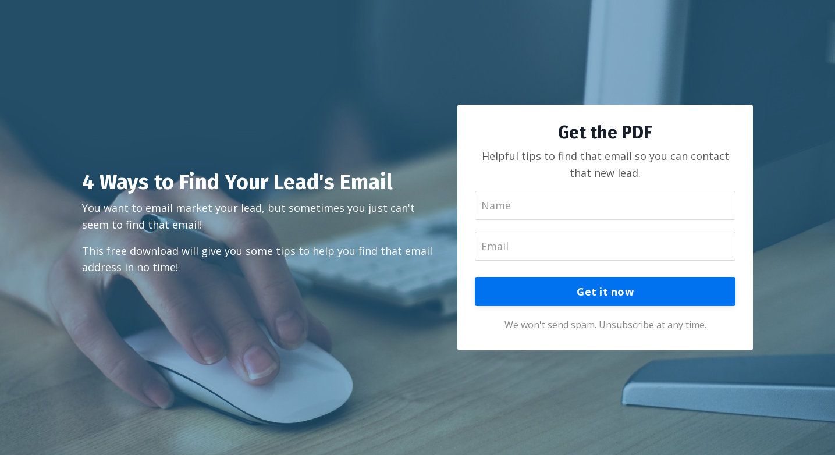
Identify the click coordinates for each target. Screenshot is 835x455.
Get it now (605, 291)
